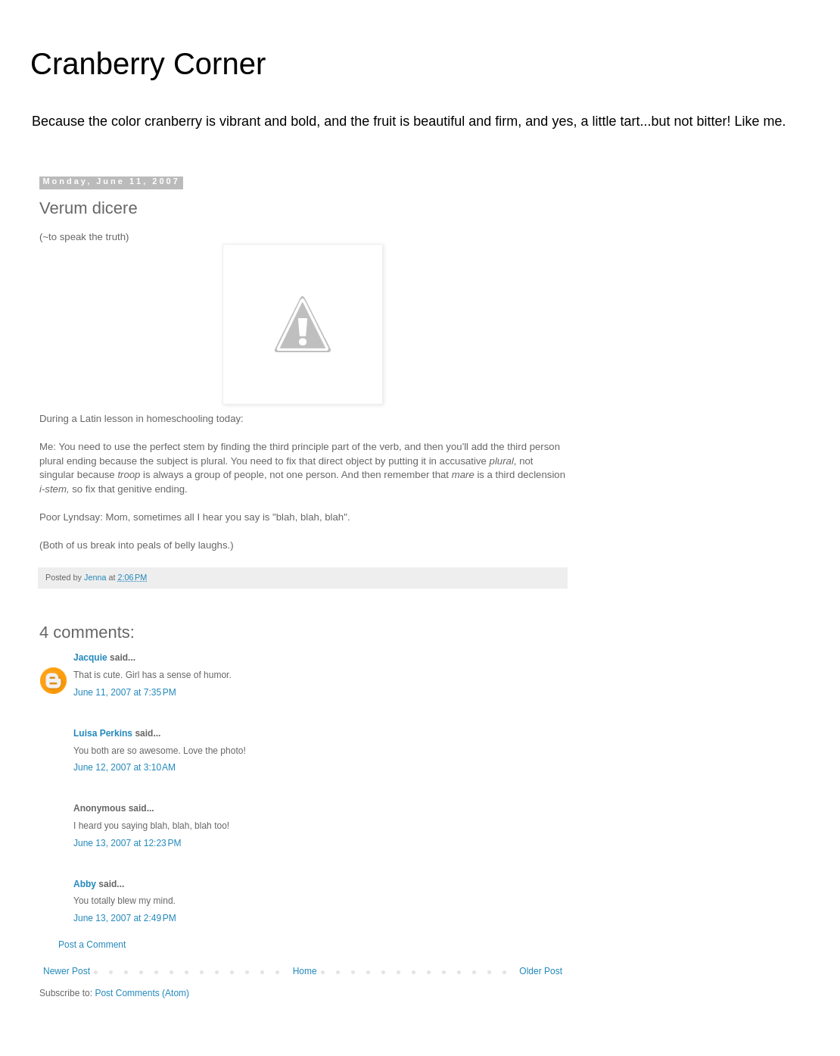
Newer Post (66, 971)
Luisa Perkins (102, 733)
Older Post (540, 971)
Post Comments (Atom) (142, 993)
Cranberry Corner (148, 63)
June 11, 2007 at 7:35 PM (124, 692)
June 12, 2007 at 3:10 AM (124, 767)
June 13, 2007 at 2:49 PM (124, 918)
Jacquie (90, 657)
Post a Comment (92, 944)
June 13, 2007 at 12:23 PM (127, 843)
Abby (84, 884)
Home (305, 971)
